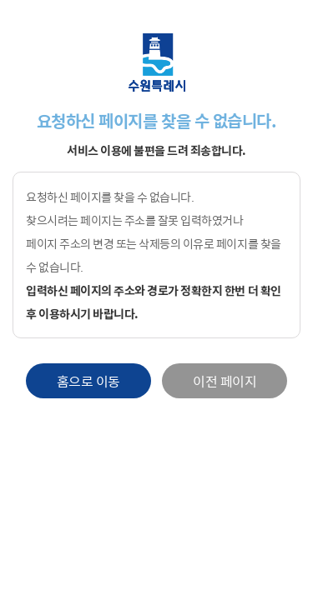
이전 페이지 (224, 381)
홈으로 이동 (88, 381)
